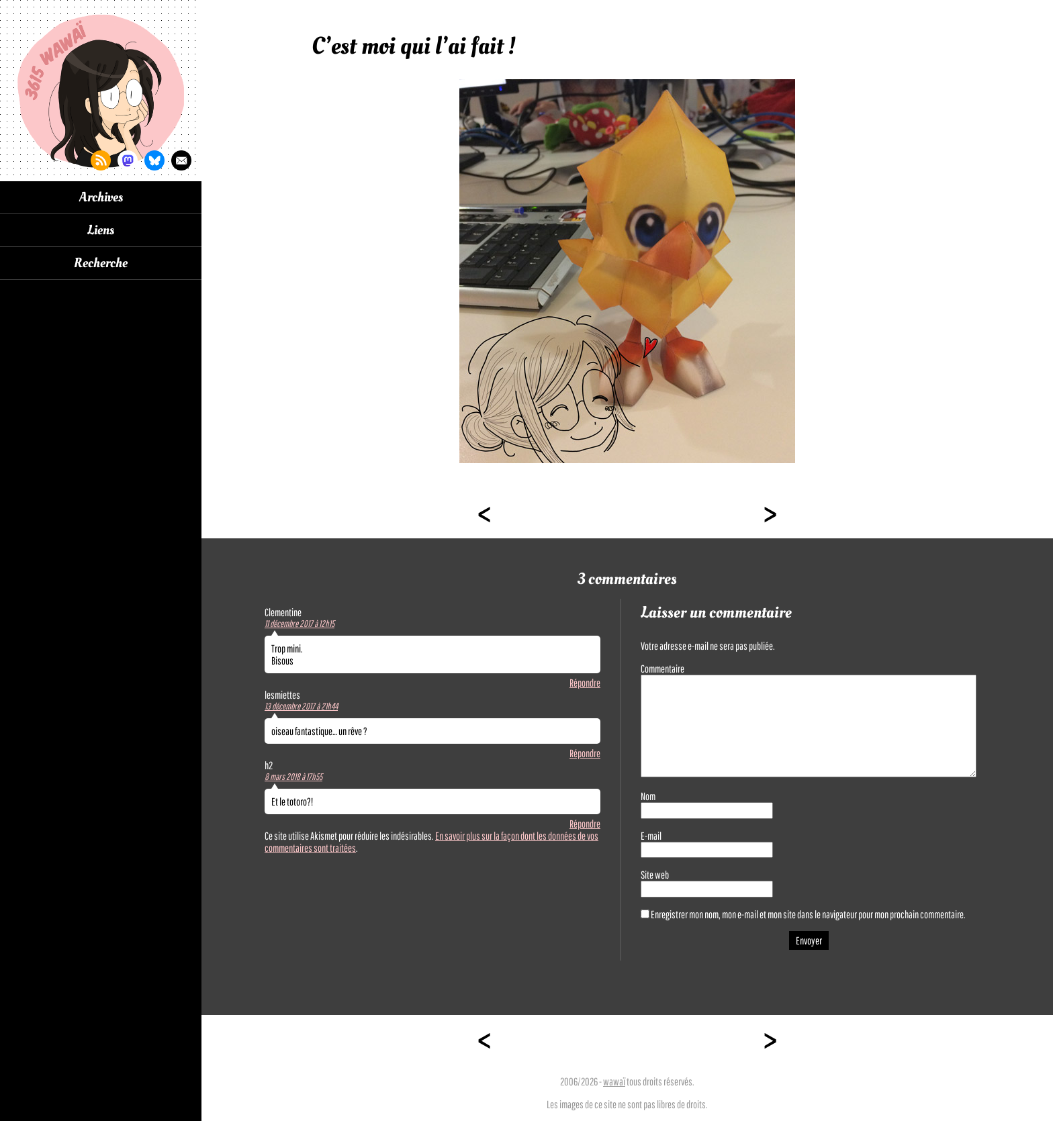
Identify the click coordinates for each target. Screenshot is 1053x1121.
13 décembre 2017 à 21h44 (301, 706)
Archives (101, 197)
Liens (100, 230)
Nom (648, 796)
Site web (655, 875)
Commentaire (662, 669)
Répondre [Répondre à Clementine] (584, 683)
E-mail (651, 836)
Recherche (101, 263)
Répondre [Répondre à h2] (584, 824)
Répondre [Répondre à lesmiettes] (584, 753)
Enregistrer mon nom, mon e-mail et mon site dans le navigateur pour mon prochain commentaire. (808, 914)
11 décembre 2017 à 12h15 (299, 623)
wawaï (614, 1081)
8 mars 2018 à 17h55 (293, 776)
